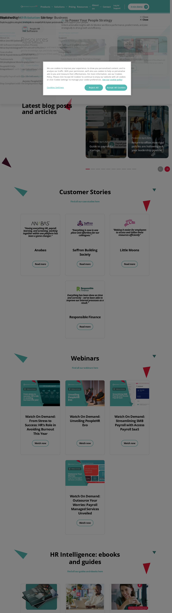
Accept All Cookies (116, 87)
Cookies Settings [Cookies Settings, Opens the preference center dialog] (55, 87)
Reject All (93, 87)
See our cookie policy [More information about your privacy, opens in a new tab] (112, 79)
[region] (87, 78)
